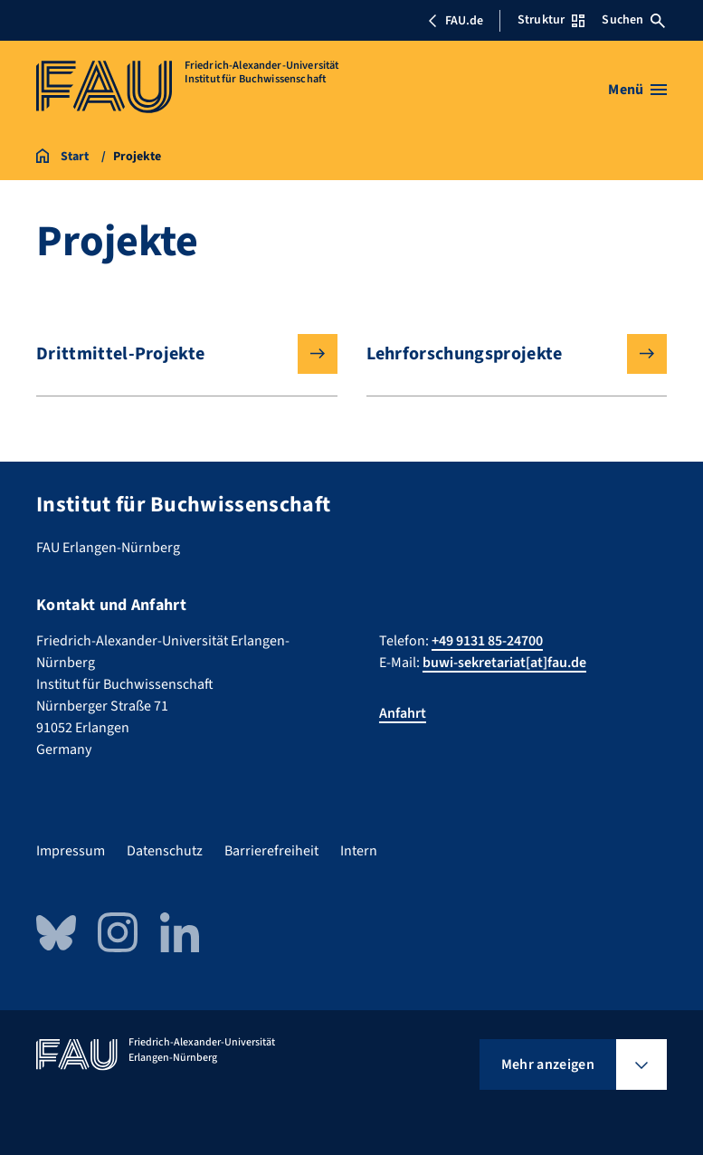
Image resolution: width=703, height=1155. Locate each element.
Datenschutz (165, 851)
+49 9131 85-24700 (487, 641)
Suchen (633, 20)
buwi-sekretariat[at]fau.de (504, 663)
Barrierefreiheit (271, 851)
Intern (358, 851)
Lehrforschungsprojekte (502, 354)
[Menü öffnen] (637, 90)
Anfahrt (402, 713)
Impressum (70, 851)
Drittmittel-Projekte (172, 354)
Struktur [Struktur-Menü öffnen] (551, 20)
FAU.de (455, 21)
